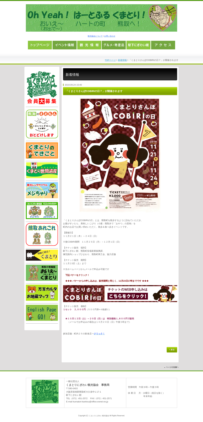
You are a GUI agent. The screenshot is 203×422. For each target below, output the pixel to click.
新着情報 (122, 60)
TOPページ (110, 60)
